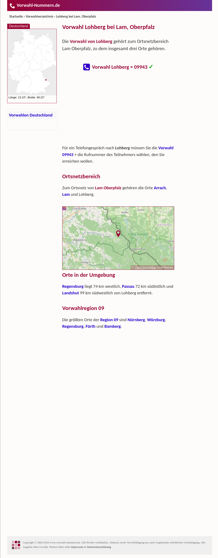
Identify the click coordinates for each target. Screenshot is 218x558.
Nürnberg (136, 319)
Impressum (77, 546)
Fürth (90, 326)
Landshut (70, 293)
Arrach (160, 188)
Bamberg (112, 326)
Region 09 (109, 319)
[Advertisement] (118, 110)
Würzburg (156, 319)
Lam (66, 194)
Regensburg (73, 286)
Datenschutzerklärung (99, 546)
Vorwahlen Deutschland (30, 115)
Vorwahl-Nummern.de (34, 5)
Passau (128, 286)
